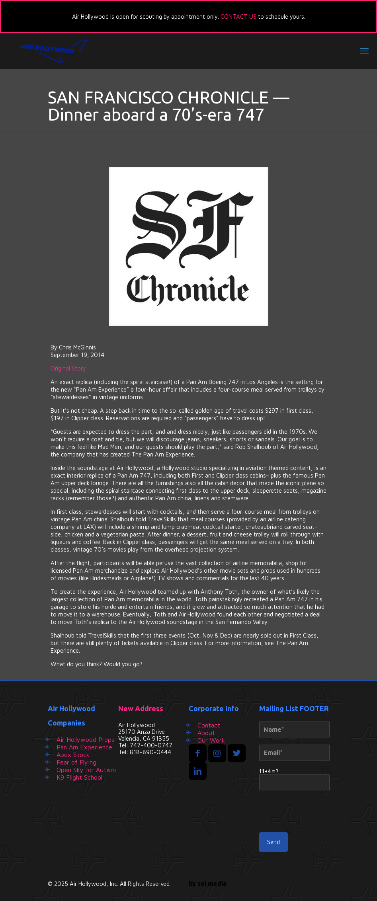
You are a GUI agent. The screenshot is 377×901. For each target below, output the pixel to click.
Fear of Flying (76, 762)
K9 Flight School (79, 777)
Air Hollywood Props (85, 739)
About (206, 732)
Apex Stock (73, 754)
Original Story (68, 368)
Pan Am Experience (84, 747)
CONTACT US (238, 16)
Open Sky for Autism (86, 769)
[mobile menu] (364, 51)
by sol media (208, 883)
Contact (208, 725)
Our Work (211, 740)
